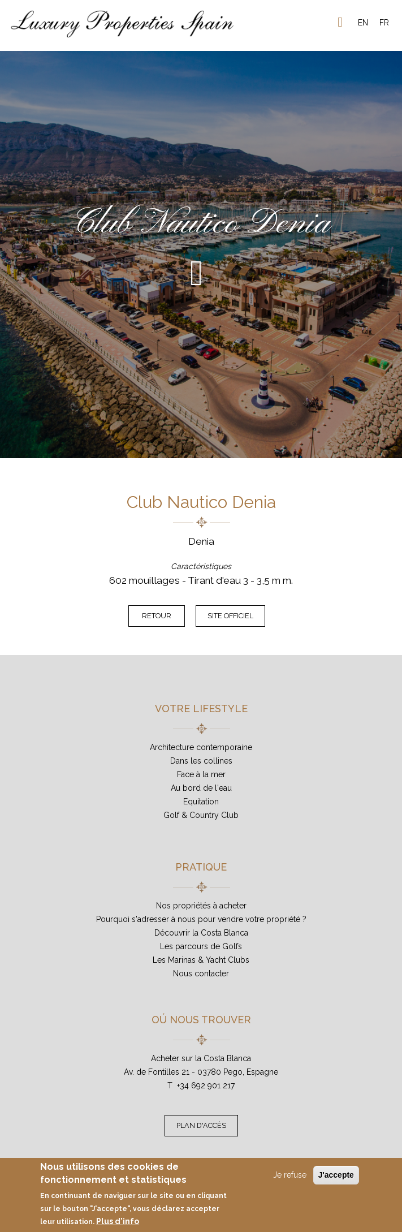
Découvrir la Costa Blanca (201, 932)
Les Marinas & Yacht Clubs (201, 959)
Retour (156, 615)
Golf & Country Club (201, 815)
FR (384, 22)
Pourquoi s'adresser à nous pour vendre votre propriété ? (201, 919)
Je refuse (289, 1174)
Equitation (201, 801)
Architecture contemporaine (201, 747)
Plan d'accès (201, 1125)
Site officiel (230, 615)
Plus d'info (117, 1221)
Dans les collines (201, 760)
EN (363, 22)
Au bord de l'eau (201, 787)
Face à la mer (201, 774)
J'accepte (336, 1174)
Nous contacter (201, 973)
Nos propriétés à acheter (201, 905)
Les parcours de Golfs (201, 946)
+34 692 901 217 (206, 1085)
